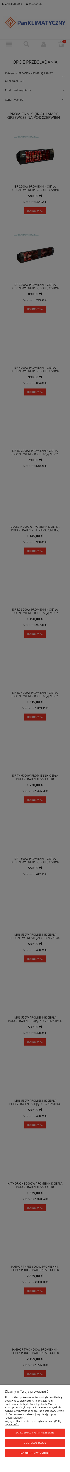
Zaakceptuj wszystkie (35, 1453)
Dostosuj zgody (35, 1442)
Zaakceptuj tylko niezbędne (35, 1432)
